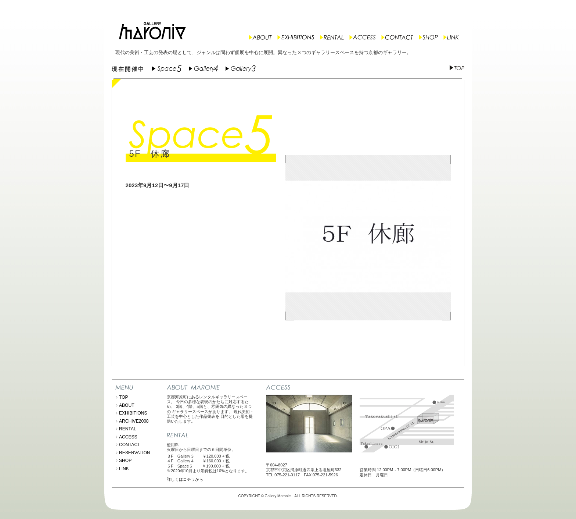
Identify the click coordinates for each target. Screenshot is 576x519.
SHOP (125, 460)
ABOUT (126, 405)
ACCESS (128, 437)
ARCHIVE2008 (134, 421)
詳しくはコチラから (185, 479)
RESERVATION (134, 452)
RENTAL (127, 428)
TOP (123, 397)
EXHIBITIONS (133, 413)
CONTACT (129, 444)
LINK (124, 468)
